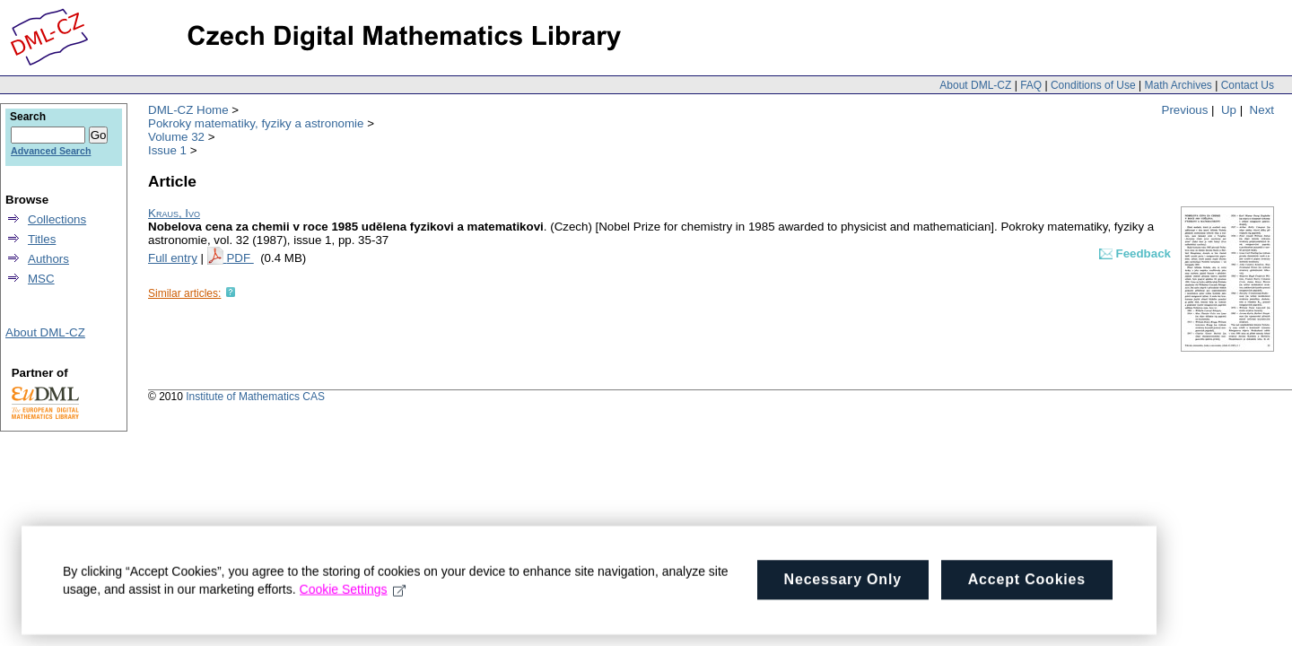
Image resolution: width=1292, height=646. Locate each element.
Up (1228, 110)
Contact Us (1247, 85)
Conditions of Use (1093, 85)
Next (1262, 110)
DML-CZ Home (188, 110)
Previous (1185, 110)
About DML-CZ (975, 85)
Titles (42, 239)
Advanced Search (51, 150)
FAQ (1031, 85)
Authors (48, 259)
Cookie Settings (353, 596)
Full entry (172, 258)
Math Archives (1177, 85)
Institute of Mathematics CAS (255, 396)
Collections (57, 219)
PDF (239, 258)
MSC (41, 278)
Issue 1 (167, 150)
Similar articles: (184, 293)
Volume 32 (176, 137)
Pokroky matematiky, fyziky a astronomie (255, 123)
